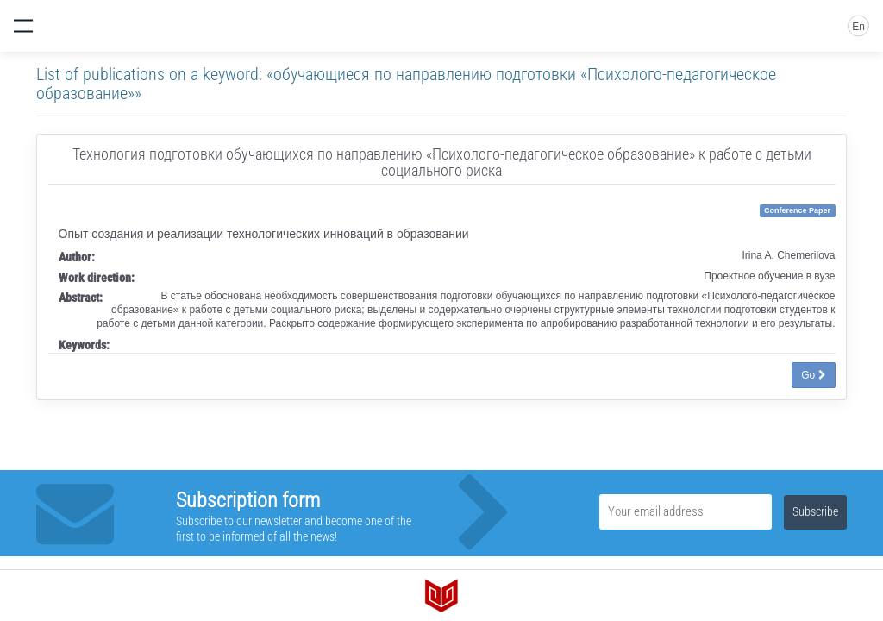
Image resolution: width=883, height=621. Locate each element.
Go (813, 375)
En (858, 27)
